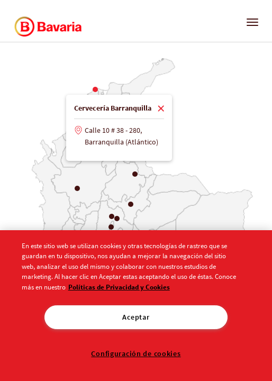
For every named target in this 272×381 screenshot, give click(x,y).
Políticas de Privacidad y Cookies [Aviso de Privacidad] (119, 287)
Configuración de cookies (135, 353)
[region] (136, 305)
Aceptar (135, 317)
